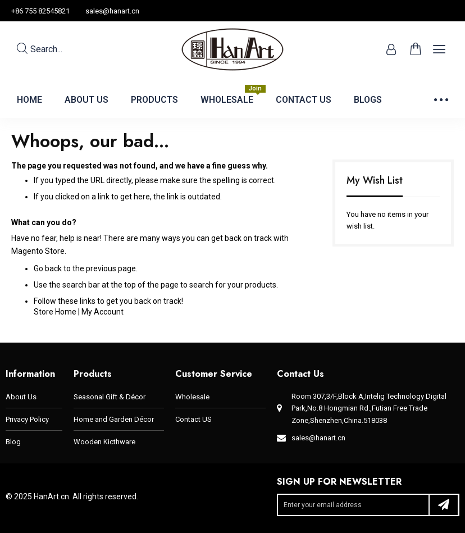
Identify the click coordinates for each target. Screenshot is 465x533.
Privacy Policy (27, 419)
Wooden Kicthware (104, 442)
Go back (48, 268)
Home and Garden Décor (114, 419)
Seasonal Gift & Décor (109, 397)
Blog (13, 442)
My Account (102, 311)
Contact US (193, 419)
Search (39, 49)
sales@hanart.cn (112, 11)
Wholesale (192, 397)
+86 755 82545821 (40, 11)
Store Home (55, 311)
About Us (21, 397)
